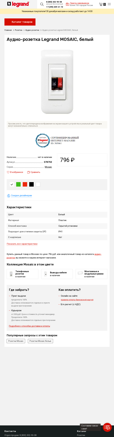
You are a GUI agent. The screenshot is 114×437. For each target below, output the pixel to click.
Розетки (81, 435)
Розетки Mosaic (15, 341)
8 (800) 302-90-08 (54, 2)
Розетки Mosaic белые (40, 341)
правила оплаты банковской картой (77, 300)
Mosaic (48, 167)
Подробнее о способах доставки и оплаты (29, 326)
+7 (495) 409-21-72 (54, 7)
